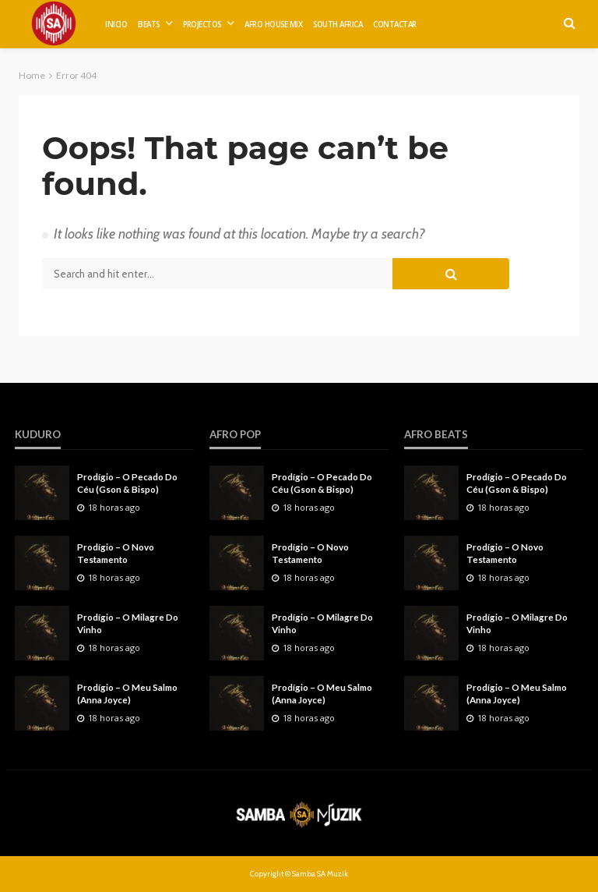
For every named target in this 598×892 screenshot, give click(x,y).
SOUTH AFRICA (337, 24)
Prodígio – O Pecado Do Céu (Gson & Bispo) (127, 482)
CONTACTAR (395, 24)
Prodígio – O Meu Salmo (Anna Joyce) (127, 693)
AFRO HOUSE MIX (273, 24)
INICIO (116, 24)
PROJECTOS (202, 24)
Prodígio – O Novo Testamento (115, 553)
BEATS (149, 24)
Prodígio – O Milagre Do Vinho (127, 623)
